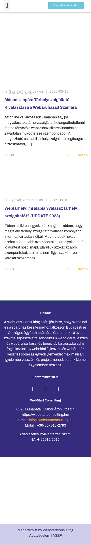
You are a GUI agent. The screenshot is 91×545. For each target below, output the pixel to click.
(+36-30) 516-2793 (51, 425)
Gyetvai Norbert (21, 91)
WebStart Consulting (45, 400)
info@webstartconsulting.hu (51, 420)
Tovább (82, 155)
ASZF (57, 535)
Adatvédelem (39, 535)
